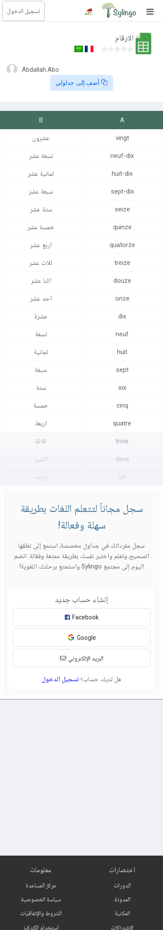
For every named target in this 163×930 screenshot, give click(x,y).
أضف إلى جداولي (82, 82)
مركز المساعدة (41, 885)
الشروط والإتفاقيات (41, 913)
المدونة (122, 899)
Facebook (82, 617)
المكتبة (122, 913)
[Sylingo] (118, 11)
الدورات (122, 885)
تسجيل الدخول (23, 10)
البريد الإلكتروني (81, 658)
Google (81, 637)
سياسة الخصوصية (41, 899)
